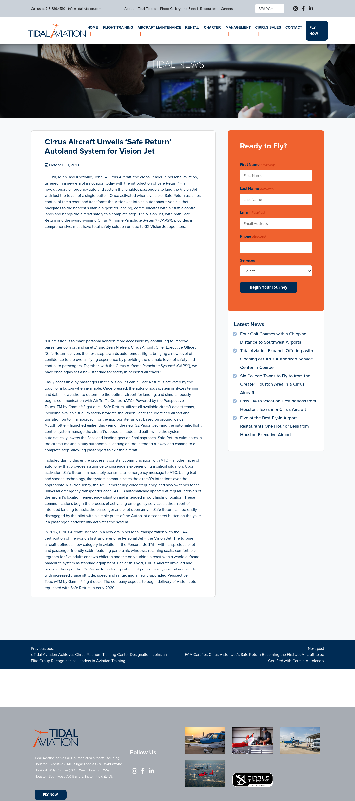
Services (247, 260)
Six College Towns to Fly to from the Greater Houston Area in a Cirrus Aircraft (275, 384)
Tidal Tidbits (147, 8)
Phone (253, 236)
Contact (293, 27)
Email (252, 213)
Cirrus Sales (268, 27)
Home (93, 27)
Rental (192, 27)
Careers (227, 8)
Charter (212, 27)
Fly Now (313, 30)
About (129, 8)
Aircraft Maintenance (159, 27)
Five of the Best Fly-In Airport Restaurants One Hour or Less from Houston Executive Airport (274, 426)
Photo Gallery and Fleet (178, 8)
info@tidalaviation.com (84, 8)
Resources (208, 8)
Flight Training (118, 27)
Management (238, 27)
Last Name (257, 189)
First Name (257, 165)
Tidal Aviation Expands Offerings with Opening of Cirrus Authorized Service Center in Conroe (276, 359)
